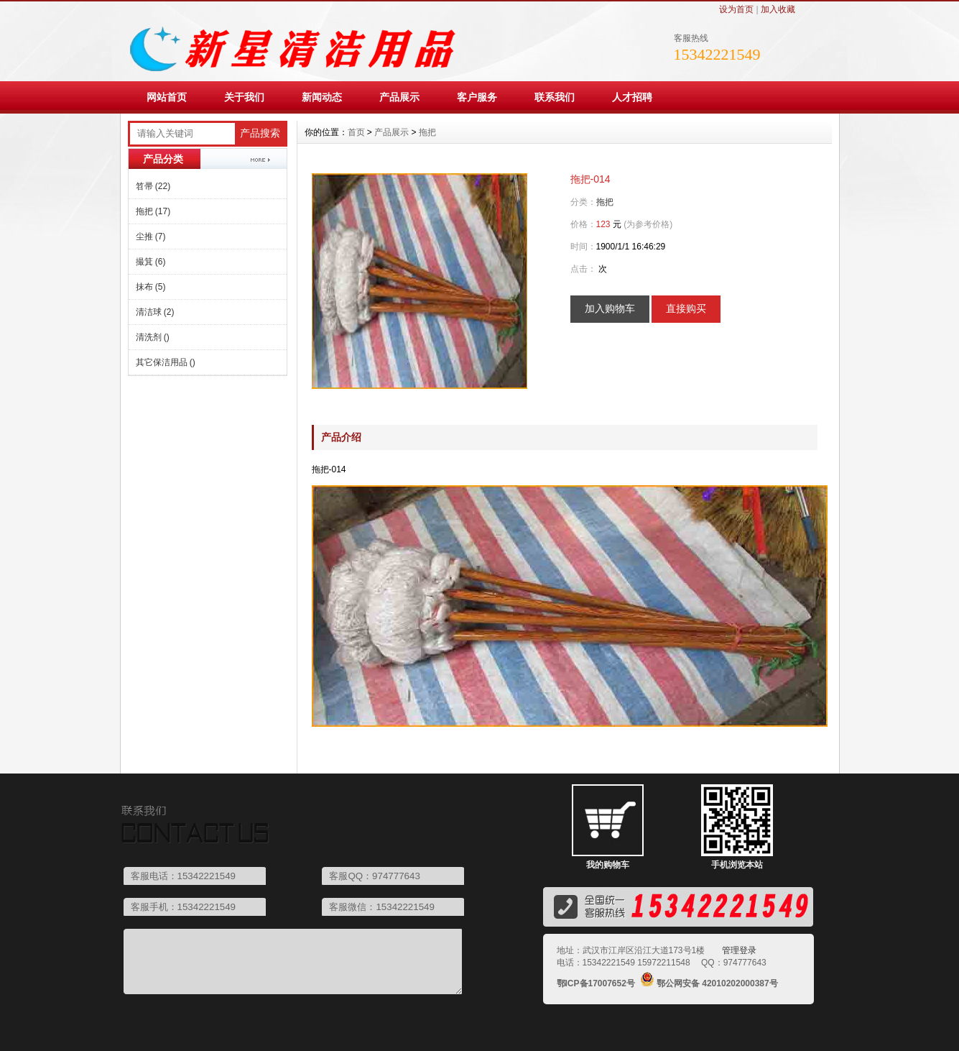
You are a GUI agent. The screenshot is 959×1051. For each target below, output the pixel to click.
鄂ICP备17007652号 (596, 983)
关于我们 (244, 97)
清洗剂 (153, 337)
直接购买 (686, 308)
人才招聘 (632, 97)
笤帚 (153, 186)
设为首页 (736, 9)
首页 (356, 132)
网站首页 (167, 97)
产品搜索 (260, 133)
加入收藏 (778, 9)
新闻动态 (322, 97)
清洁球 (155, 312)
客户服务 (477, 97)
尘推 (151, 236)
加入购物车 (610, 308)
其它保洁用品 (165, 362)
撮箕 (151, 262)
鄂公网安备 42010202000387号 (717, 983)
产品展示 (399, 97)
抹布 (151, 287)
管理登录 (739, 950)
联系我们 (554, 97)
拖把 (153, 211)
